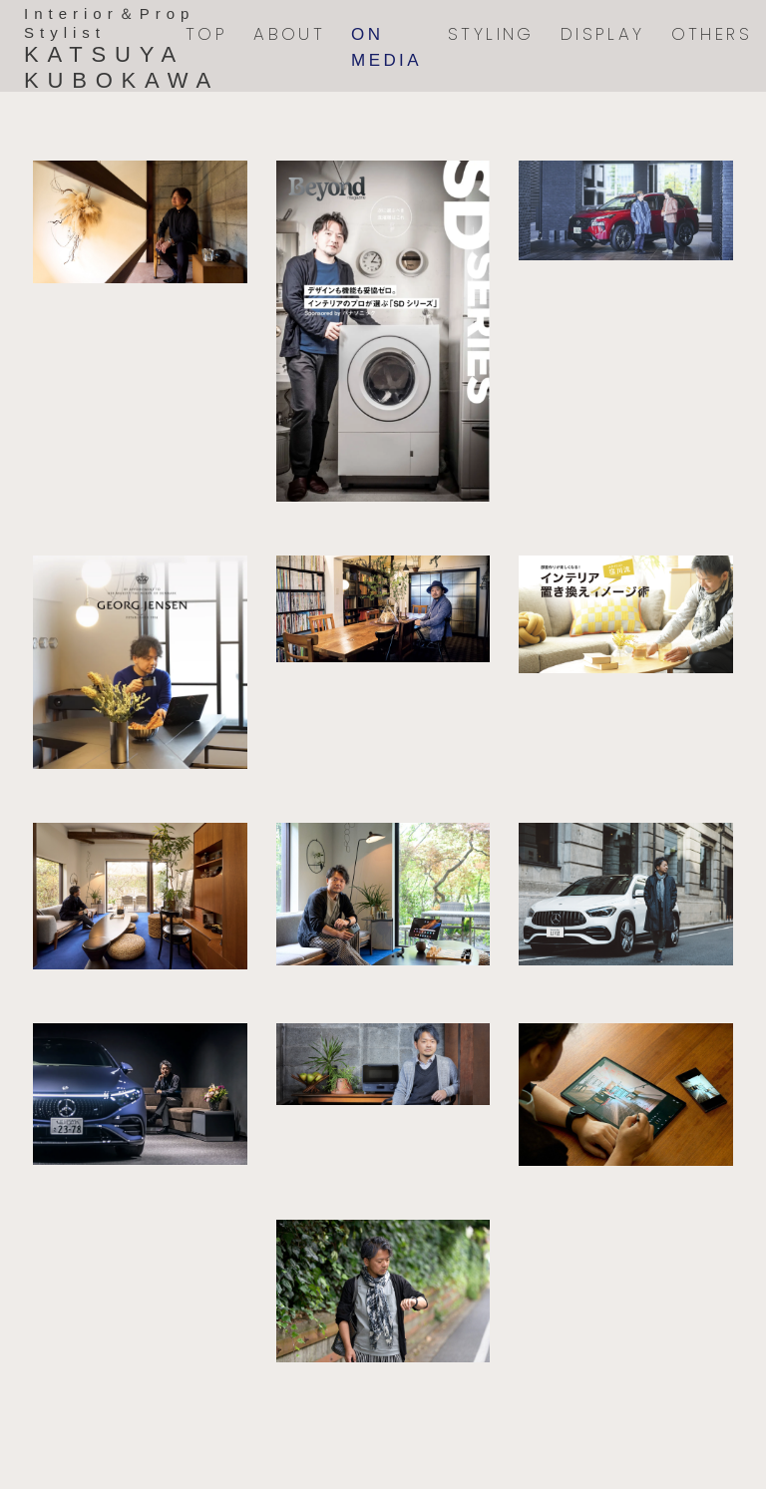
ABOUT (289, 34)
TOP (206, 34)
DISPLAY (603, 34)
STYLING (491, 34)
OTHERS (711, 34)
